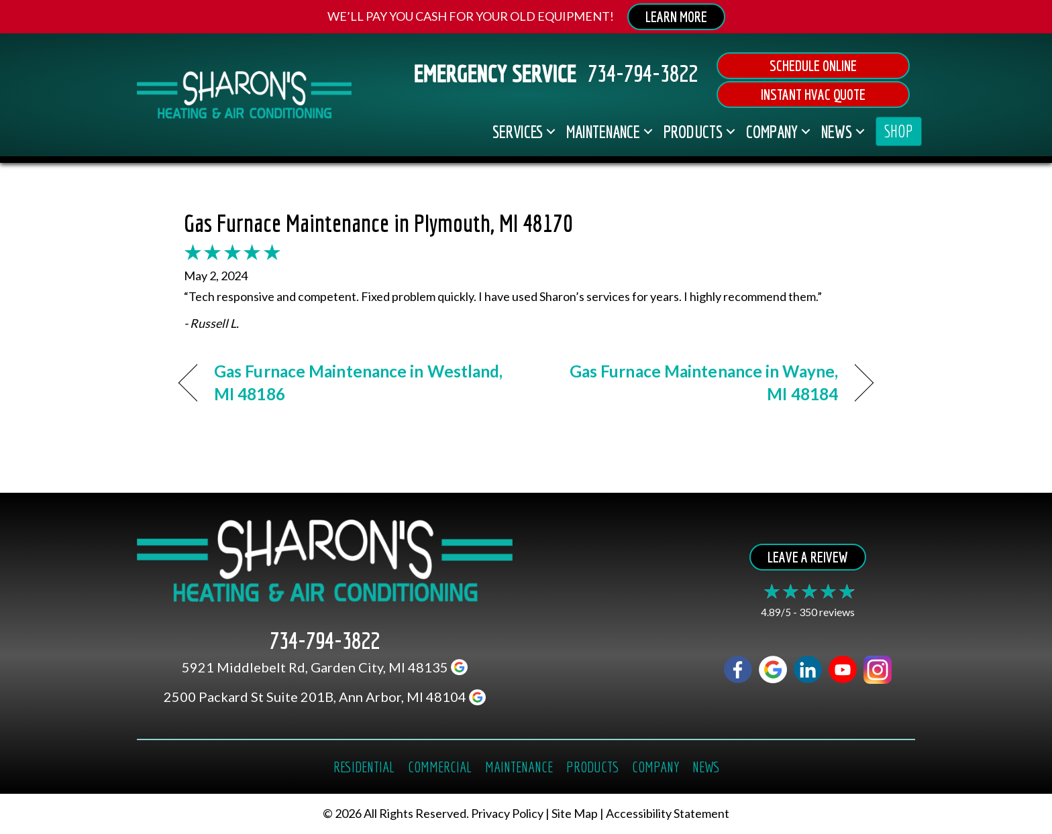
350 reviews (827, 611)
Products (693, 131)
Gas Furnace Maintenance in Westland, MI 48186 (358, 382)
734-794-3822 (643, 73)
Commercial (440, 766)
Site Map (574, 814)
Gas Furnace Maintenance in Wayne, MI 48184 (692, 382)
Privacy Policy (507, 814)
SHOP (898, 131)
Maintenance (603, 131)
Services (517, 131)
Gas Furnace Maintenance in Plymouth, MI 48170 (378, 223)
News (836, 131)
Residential (363, 766)
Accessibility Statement (667, 814)
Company (772, 131)
